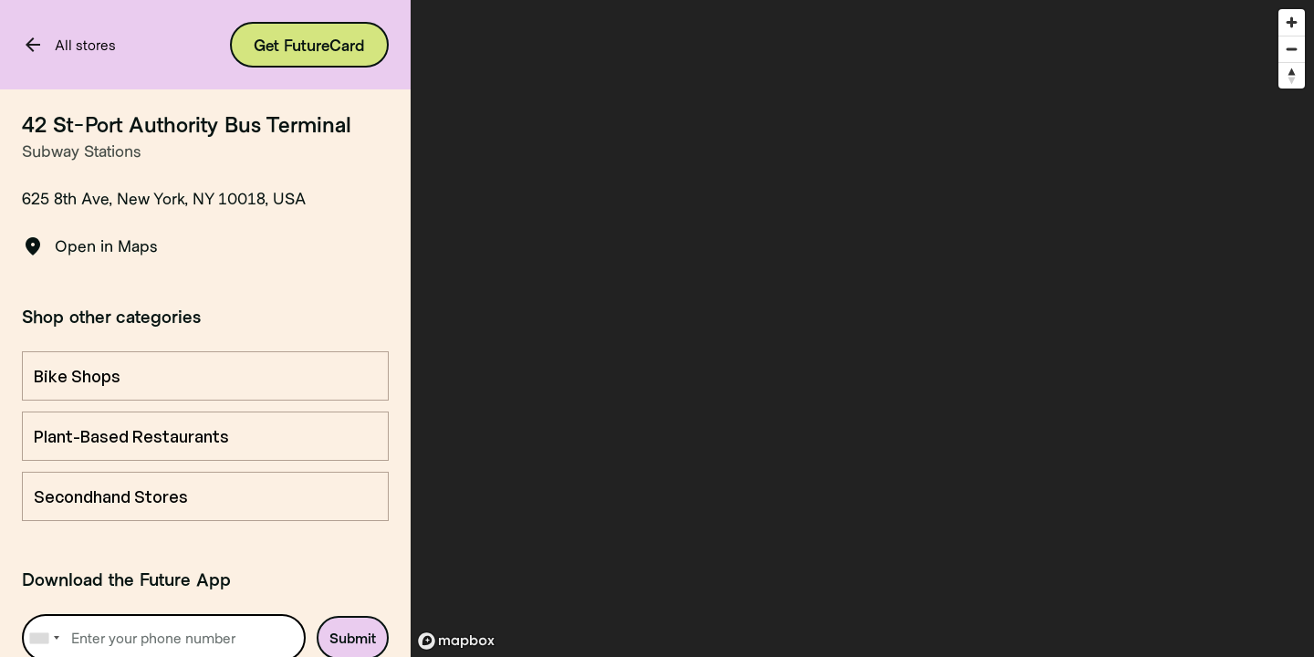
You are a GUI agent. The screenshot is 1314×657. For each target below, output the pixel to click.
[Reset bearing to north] (1291, 75)
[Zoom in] (1291, 22)
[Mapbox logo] (456, 641)
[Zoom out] (1291, 49)
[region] (862, 328)
